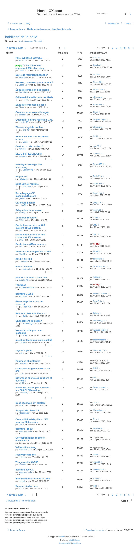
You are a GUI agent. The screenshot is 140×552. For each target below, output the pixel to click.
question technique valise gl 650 (33, 340)
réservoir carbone (25, 454)
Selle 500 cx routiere (27, 184)
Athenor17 (23, 77)
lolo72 (21, 383)
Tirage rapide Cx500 (26, 462)
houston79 (23, 122)
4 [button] (120, 47)
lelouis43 (23, 296)
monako (22, 465)
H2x (21, 488)
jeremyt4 (23, 213)
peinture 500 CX (24, 469)
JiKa (21, 405)
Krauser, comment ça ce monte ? (34, 82)
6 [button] (129, 47)
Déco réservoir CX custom (30, 403)
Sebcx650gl (28, 170)
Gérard (96, 313)
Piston (22, 107)
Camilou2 (23, 70)
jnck (21, 353)
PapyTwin (97, 104)
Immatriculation (24, 266)
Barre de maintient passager (31, 74)
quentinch (23, 261)
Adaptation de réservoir (28, 210)
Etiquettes (21, 176)
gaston (22, 198)
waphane (23, 156)
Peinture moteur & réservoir (31, 277)
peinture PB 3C (24, 428)
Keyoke (22, 149)
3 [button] (116, 47)
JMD (21, 230)
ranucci (96, 74)
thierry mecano (99, 340)
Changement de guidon (28, 320)
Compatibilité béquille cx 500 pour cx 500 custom (31, 420)
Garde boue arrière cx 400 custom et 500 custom (30, 226)
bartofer (22, 363)
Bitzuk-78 (23, 85)
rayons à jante (23, 350)
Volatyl (96, 244)
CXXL (21, 220)
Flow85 (22, 254)
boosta (22, 115)
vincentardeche (26, 431)
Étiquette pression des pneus (32, 89)
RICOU (22, 60)
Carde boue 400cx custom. (30, 244)
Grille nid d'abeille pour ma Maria (34, 97)
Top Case (20, 285)
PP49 (25, 100)
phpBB (61, 537)
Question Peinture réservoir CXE (34, 119)
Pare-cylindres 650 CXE (28, 58)
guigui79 (23, 205)
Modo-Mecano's (26, 41)
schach (22, 481)
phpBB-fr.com (74, 540)
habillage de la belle (21, 37)
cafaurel (26, 269)
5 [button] (124, 47)
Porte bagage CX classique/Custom (25, 194)
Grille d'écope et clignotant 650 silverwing (29, 66)
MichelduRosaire (26, 287)
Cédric (26, 142)
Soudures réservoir (26, 217)
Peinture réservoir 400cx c (30, 313)
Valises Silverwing (25, 447)
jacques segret (99, 119)
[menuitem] (26, 23)
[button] (133, 48)
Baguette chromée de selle (30, 104)
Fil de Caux (98, 89)
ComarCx (97, 153)
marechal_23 (28, 323)
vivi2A (95, 454)
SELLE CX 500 (23, 259)
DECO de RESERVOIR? (28, 153)
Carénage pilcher (25, 202)
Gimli (95, 112)
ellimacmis (97, 97)
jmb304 (96, 277)
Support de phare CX (27, 410)
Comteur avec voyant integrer (32, 112)
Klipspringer (24, 413)
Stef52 (26, 335)
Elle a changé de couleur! (29, 127)
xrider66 (96, 462)
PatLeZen (23, 92)
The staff (38, 41)
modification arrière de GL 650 (32, 478)
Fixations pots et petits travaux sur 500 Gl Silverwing (33, 389)
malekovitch (98, 469)
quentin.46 (23, 280)
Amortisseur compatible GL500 (33, 251)
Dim (21, 424)
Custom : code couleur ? (29, 146)
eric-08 (26, 130)
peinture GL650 (24, 294)
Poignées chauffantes (27, 361)
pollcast (22, 342)
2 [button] (112, 47)
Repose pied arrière (26, 486)
